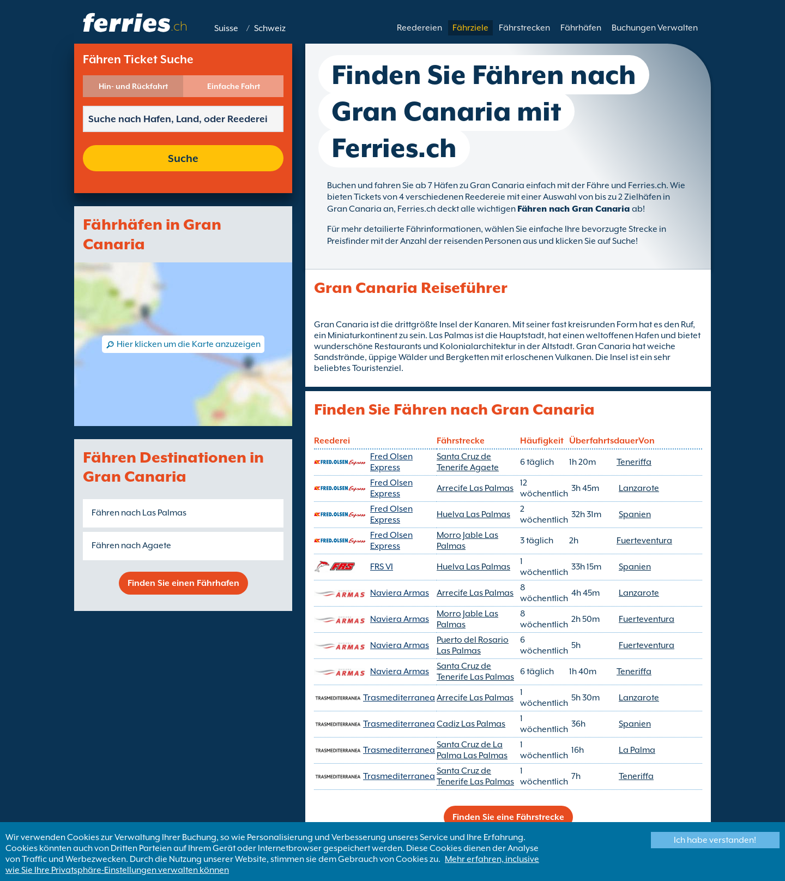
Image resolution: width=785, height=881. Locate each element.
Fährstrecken (524, 28)
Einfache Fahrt (233, 86)
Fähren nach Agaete (131, 545)
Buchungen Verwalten (655, 28)
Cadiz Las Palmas (471, 724)
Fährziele (470, 28)
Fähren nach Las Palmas (139, 513)
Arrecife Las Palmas (475, 488)
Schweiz (270, 28)
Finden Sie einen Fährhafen (183, 583)
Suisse (226, 28)
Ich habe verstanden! (715, 840)
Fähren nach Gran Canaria (574, 209)
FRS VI (381, 567)
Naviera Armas (399, 593)
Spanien (635, 514)
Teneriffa (634, 462)
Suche (183, 158)
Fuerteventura (644, 541)
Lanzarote (639, 488)
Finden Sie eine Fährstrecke (508, 817)
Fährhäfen (580, 28)
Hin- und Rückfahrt (133, 86)
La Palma (637, 750)
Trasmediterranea (399, 698)
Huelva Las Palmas (473, 514)
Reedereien (419, 28)
